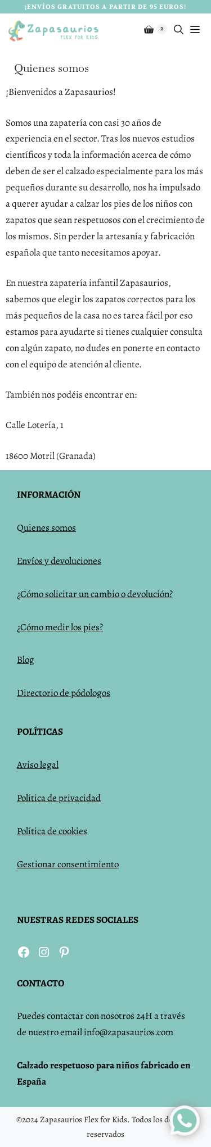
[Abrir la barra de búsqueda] (178, 30)
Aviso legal (38, 764)
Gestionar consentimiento (68, 864)
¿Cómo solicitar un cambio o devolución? (95, 594)
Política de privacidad (59, 797)
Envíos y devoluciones (59, 560)
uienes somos (50, 527)
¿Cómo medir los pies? (60, 627)
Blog (25, 659)
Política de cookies (52, 831)
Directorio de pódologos (63, 692)
